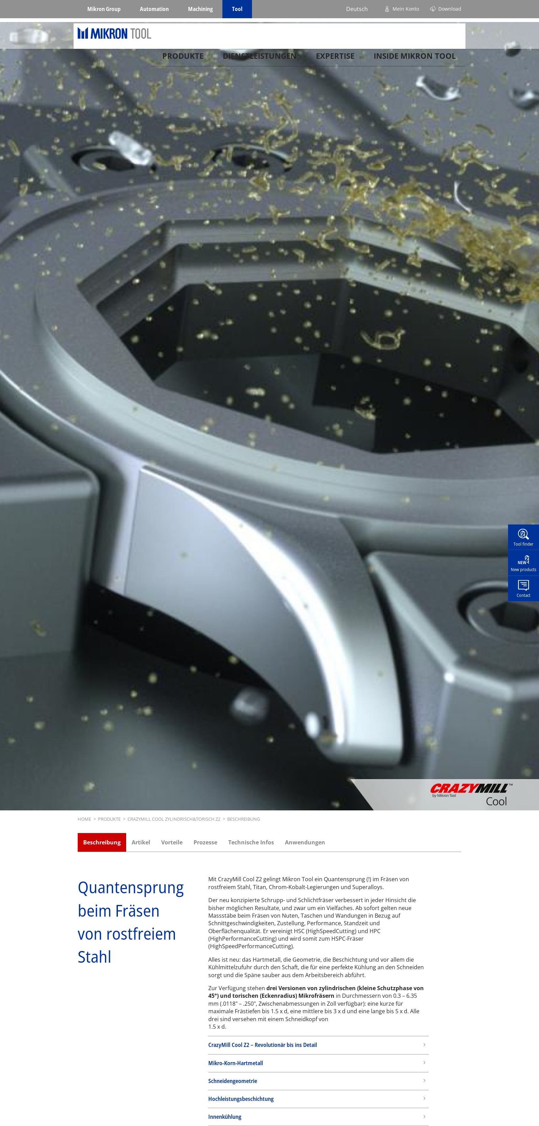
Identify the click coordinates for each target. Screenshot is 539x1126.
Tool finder (524, 543)
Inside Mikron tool (415, 58)
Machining (200, 9)
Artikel (141, 842)
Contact (523, 595)
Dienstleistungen (260, 58)
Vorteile (172, 842)
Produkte (183, 58)
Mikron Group (104, 9)
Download (449, 9)
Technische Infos (251, 842)
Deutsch (357, 9)
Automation (154, 9)
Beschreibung (102, 842)
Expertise (335, 58)
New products (523, 569)
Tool (237, 9)
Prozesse (205, 842)
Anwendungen (305, 842)
